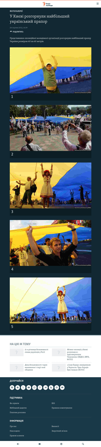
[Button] (17, 32)
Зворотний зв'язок (59, 431)
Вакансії (55, 427)
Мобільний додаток (18, 408)
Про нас (13, 427)
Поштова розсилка (18, 413)
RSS (53, 403)
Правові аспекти (17, 436)
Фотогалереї (16, 11)
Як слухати (14, 403)
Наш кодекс (15, 431)
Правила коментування (62, 408)
